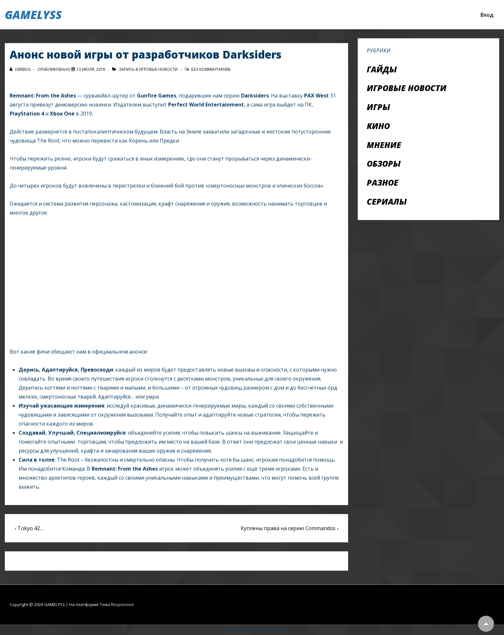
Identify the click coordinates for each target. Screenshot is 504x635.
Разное (382, 182)
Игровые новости (158, 69)
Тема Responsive (117, 604)
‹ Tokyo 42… (28, 528)
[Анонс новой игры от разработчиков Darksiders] (90, 69)
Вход (487, 14)
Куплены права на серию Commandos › (289, 528)
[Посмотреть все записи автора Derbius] (21, 69)
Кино (378, 125)
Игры (378, 106)
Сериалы (387, 201)
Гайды (382, 69)
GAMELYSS (33, 14)
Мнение (384, 144)
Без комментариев (210, 69)
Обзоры (384, 163)
